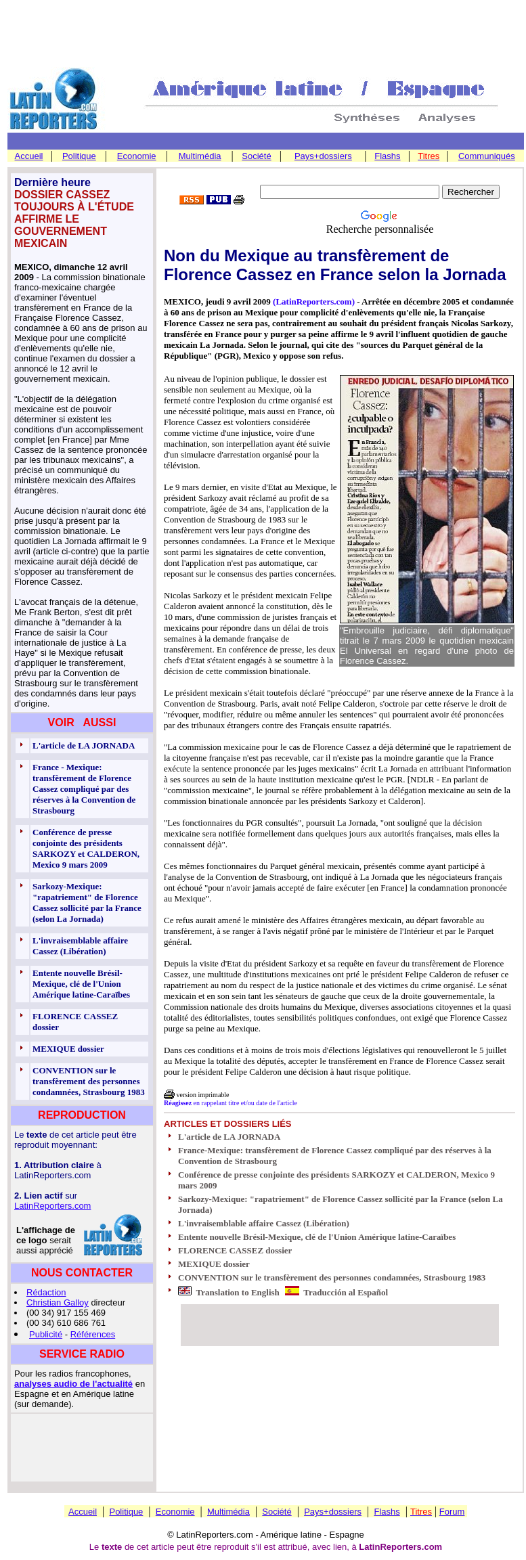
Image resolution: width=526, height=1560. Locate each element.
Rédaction (46, 1292)
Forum (452, 1512)
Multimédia (200, 156)
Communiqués (486, 156)
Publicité (45, 1334)
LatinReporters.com (52, 1206)
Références (92, 1334)
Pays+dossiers (323, 156)
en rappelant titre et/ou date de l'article (230, 1103)
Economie (136, 156)
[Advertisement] (263, 34)
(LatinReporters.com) (314, 301)
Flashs (387, 156)
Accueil (29, 156)
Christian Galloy (57, 1302)
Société (256, 156)
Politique (79, 156)
